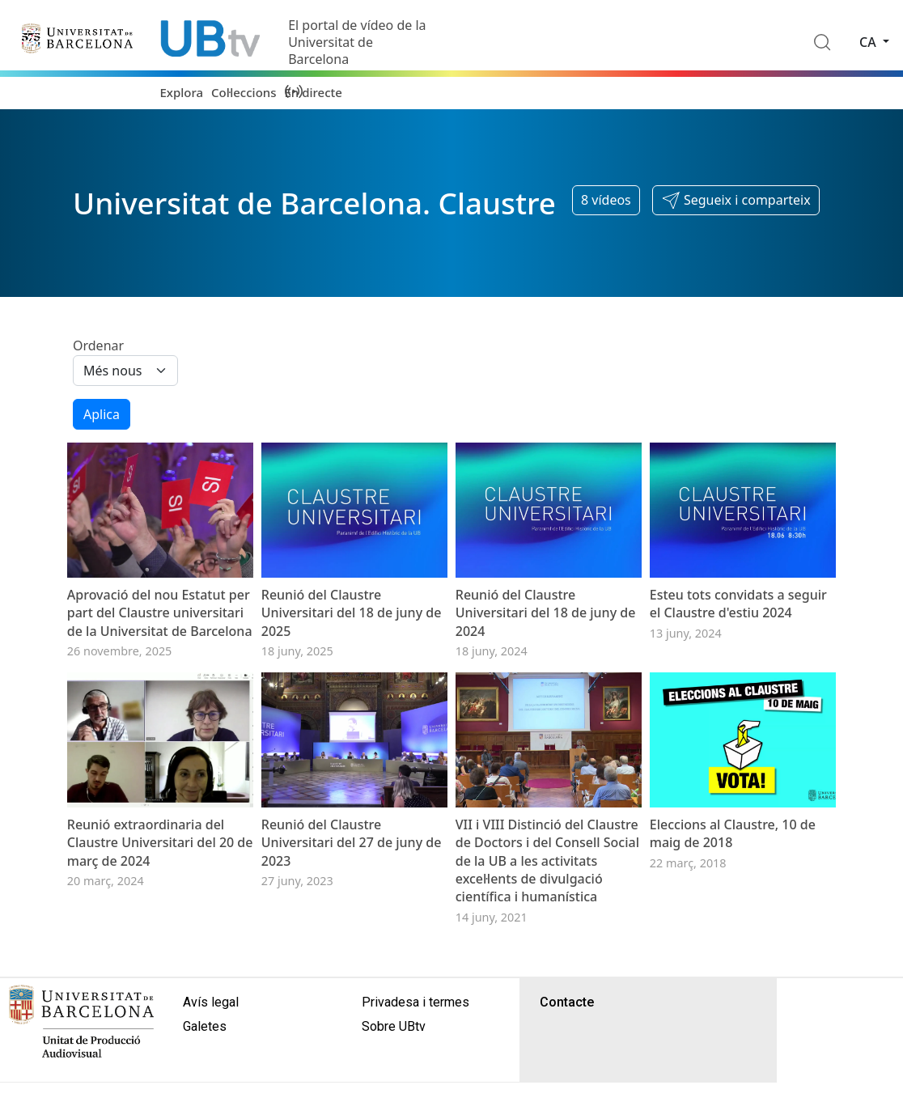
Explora (181, 92)
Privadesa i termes (415, 1002)
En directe (313, 92)
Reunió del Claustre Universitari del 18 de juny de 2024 (546, 613)
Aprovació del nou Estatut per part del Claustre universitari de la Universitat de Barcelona (159, 613)
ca (869, 42)
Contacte (567, 1002)
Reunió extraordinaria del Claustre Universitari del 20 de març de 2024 (160, 843)
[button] (736, 200)
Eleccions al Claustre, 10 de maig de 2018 (733, 833)
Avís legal (211, 1002)
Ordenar (98, 345)
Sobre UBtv (394, 1026)
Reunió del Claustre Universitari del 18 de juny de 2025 (351, 613)
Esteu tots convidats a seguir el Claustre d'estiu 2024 (738, 603)
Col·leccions (243, 92)
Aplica (101, 414)
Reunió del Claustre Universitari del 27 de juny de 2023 (351, 843)
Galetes (205, 1026)
